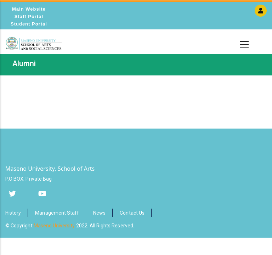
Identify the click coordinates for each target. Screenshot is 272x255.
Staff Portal (29, 16)
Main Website (29, 9)
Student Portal (29, 24)
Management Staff (57, 213)
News (99, 213)
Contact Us (132, 213)
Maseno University (54, 225)
